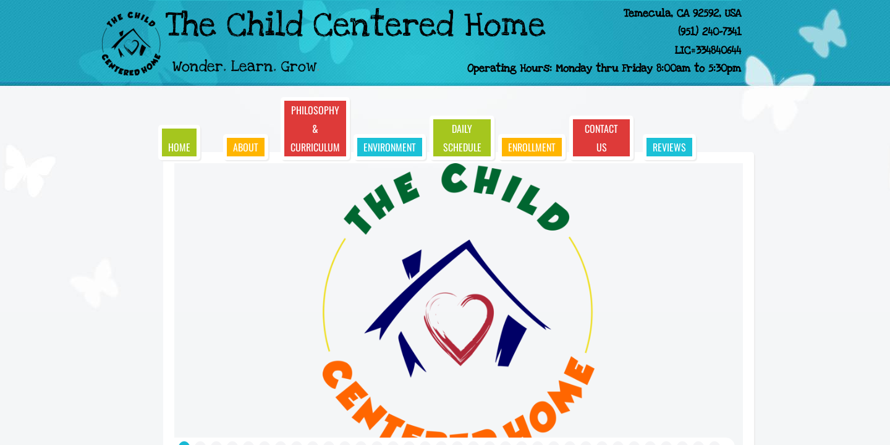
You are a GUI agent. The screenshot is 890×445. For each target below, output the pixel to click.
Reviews (669, 147)
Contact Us (601, 138)
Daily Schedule (462, 138)
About (245, 147)
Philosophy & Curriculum (315, 129)
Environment (389, 147)
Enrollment (532, 147)
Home (179, 147)
